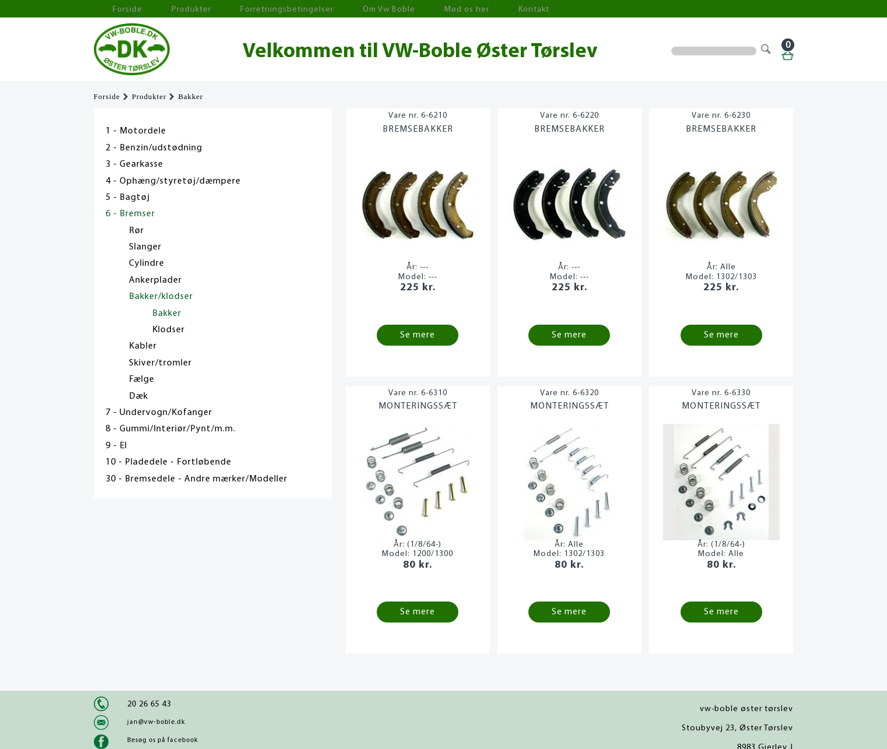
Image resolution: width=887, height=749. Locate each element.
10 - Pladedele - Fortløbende (169, 462)
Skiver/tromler (160, 363)
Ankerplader (155, 280)
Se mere (417, 335)
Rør (136, 230)
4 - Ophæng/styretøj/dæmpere (173, 181)
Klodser (168, 330)
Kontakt (452, 9)
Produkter (168, 9)
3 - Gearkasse (134, 164)
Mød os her (397, 9)
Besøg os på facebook (162, 740)
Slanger (145, 247)
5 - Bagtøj (128, 197)
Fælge (142, 379)
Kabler (143, 346)
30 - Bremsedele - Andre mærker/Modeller (197, 479)
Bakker (190, 97)
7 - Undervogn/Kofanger (159, 412)
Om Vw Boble (333, 9)
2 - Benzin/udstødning (154, 148)
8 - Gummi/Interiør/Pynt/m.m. (171, 429)
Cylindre (146, 263)
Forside (117, 9)
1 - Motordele (136, 131)
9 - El (116, 446)
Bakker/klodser (161, 296)
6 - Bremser (130, 214)
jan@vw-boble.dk (156, 722)
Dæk (138, 396)
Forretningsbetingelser (247, 9)
